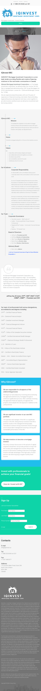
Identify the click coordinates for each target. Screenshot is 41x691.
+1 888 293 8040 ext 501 (21, 4)
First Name (4, 510)
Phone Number (5, 521)
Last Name (4, 515)
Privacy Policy (13, 683)
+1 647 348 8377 (6, 559)
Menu (20, 23)
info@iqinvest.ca (6, 547)
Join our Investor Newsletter (9, 505)
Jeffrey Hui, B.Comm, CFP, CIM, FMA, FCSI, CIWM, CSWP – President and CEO (23, 297)
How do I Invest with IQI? (13, 484)
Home (17, 31)
